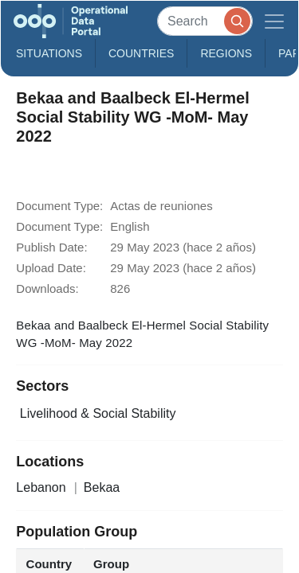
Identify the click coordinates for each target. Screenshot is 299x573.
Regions (226, 53)
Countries (141, 53)
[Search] (205, 21)
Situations (49, 53)
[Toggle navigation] (274, 21)
